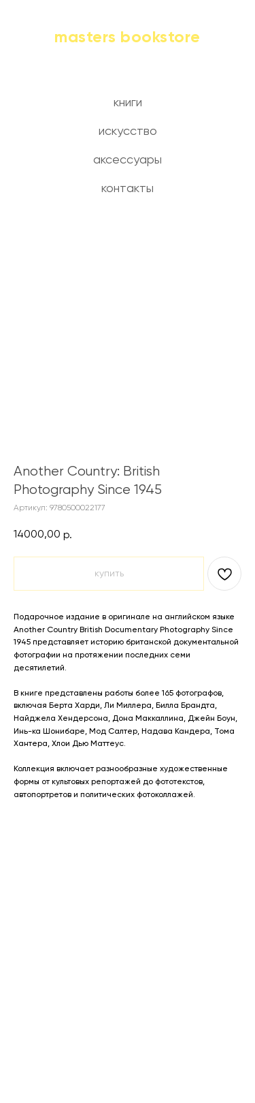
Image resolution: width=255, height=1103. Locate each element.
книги (128, 103)
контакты (127, 189)
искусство (128, 131)
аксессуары (127, 160)
